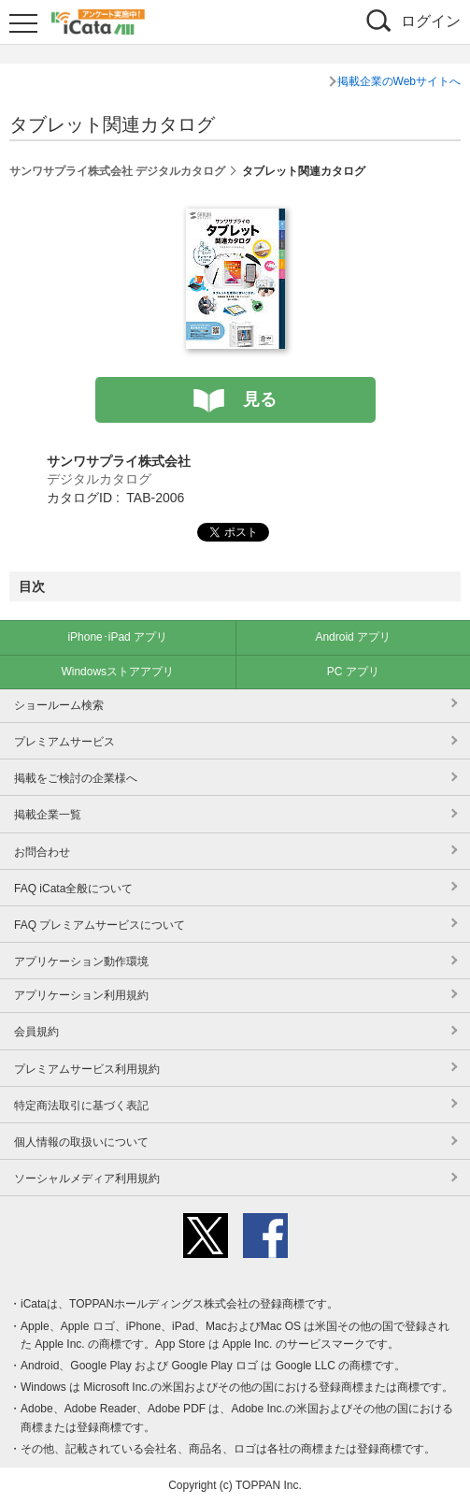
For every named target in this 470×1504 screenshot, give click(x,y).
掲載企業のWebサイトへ (399, 81)
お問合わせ (42, 852)
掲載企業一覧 (47, 814)
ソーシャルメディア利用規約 (87, 1178)
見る (260, 399)
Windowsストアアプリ (117, 671)
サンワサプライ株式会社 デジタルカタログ (117, 171)
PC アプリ (353, 671)
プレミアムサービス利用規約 (87, 1069)
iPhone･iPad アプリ (117, 637)
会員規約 (36, 1031)
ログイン (431, 21)
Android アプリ (353, 637)
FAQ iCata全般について (73, 888)
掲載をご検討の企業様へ (75, 778)
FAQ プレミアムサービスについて (99, 925)
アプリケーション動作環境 (81, 961)
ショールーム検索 (59, 705)
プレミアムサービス (64, 741)
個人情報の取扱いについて (81, 1142)
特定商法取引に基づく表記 (81, 1105)
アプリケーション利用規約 (81, 995)
